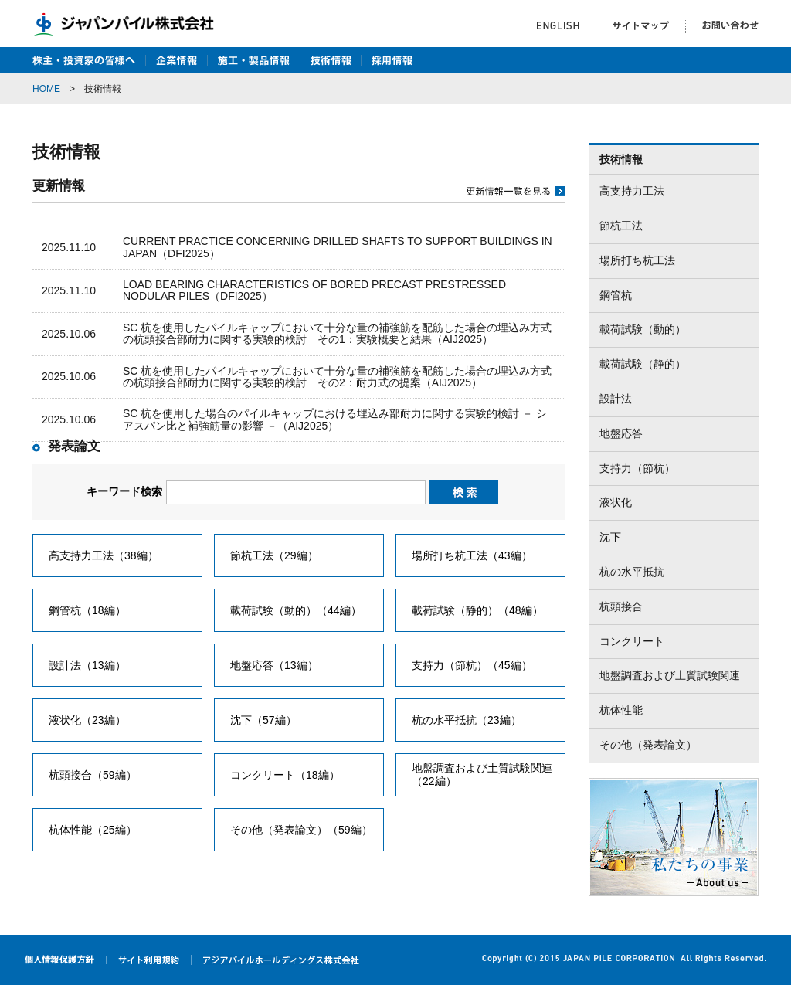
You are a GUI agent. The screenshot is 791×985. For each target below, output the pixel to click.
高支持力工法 (631, 191)
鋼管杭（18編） (87, 610)
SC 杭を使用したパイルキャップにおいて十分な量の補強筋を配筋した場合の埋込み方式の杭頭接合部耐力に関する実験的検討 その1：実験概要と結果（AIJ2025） (337, 333)
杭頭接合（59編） (93, 775)
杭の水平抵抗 (631, 572)
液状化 (615, 502)
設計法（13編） (87, 665)
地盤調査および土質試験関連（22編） (482, 774)
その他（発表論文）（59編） (301, 830)
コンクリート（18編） (285, 775)
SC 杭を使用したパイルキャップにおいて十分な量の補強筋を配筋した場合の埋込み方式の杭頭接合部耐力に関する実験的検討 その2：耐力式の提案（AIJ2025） (337, 377)
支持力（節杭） (637, 468)
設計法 (615, 398)
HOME (46, 88)
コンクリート (631, 641)
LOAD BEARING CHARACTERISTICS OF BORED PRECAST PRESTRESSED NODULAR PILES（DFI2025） (314, 290)
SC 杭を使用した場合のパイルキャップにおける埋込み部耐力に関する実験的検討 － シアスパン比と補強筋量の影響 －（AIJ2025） (335, 419)
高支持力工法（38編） (103, 555)
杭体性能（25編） (93, 830)
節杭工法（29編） (274, 555)
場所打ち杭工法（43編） (472, 555)
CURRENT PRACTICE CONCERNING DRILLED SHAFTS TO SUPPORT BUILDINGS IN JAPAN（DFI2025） (337, 247)
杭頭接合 (621, 606)
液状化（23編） (87, 720)
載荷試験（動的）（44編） (296, 610)
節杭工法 (621, 225)
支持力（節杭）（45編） (472, 665)
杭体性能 (621, 710)
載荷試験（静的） (642, 364)
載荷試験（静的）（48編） (477, 610)
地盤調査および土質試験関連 (669, 675)
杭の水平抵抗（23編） (466, 720)
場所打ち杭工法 (637, 260)
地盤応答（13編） (274, 665)
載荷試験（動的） (642, 329)
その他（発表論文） (648, 745)
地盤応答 (621, 433)
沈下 (610, 537)
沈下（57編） (263, 720)
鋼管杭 (615, 295)
